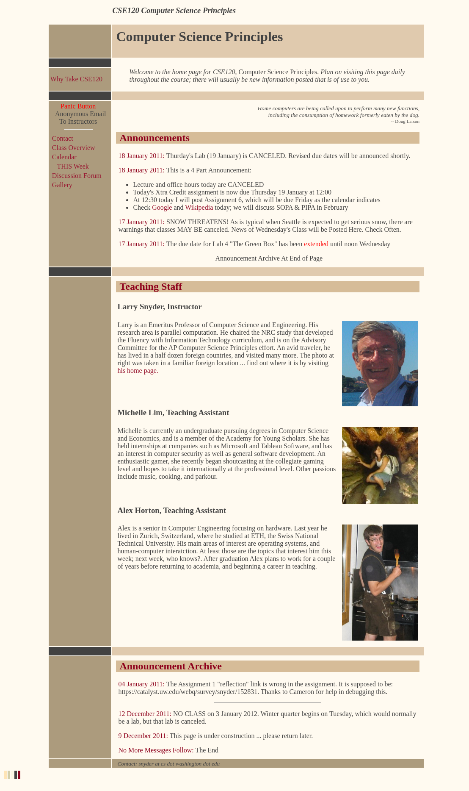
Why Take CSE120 (76, 79)
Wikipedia (200, 207)
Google (162, 207)
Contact (62, 138)
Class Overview (73, 147)
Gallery (62, 185)
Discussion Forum (77, 175)
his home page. (137, 370)
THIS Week (70, 166)
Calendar (64, 157)
